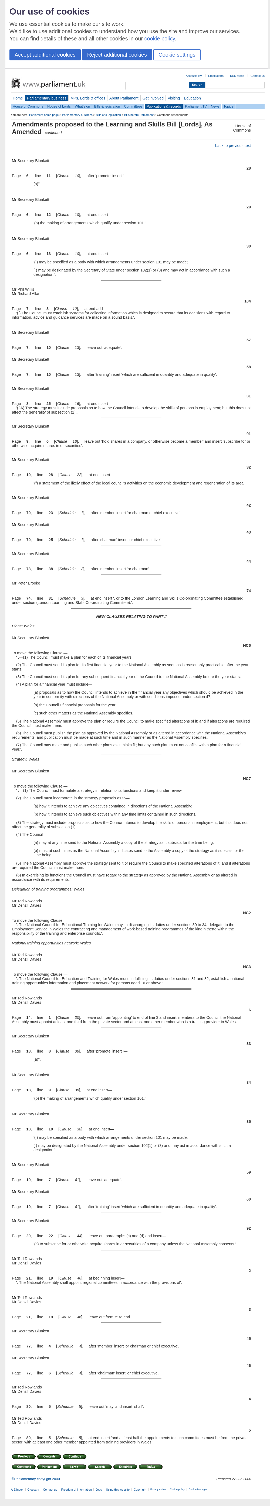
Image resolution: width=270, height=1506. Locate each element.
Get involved (153, 98)
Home (18, 98)
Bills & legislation (107, 106)
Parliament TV (196, 106)
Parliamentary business (46, 98)
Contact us (258, 75)
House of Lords (59, 106)
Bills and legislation (108, 114)
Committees (133, 106)
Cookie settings (176, 55)
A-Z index (17, 1489)
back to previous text (233, 145)
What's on (82, 106)
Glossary (33, 1489)
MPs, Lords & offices (87, 98)
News (215, 106)
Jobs (99, 1489)
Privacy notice (158, 1489)
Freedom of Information (76, 1489)
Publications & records (164, 106)
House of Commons (28, 106)
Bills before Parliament (139, 114)
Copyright (140, 1489)
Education (192, 98)
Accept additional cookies (45, 55)
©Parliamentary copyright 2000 (36, 1479)
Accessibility (194, 75)
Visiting (174, 98)
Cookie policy (177, 1489)
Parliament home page (44, 114)
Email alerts (216, 75)
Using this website (118, 1489)
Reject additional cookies (117, 55)
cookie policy (159, 39)
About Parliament (124, 98)
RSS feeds (237, 75)
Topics (228, 106)
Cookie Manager (198, 1489)
